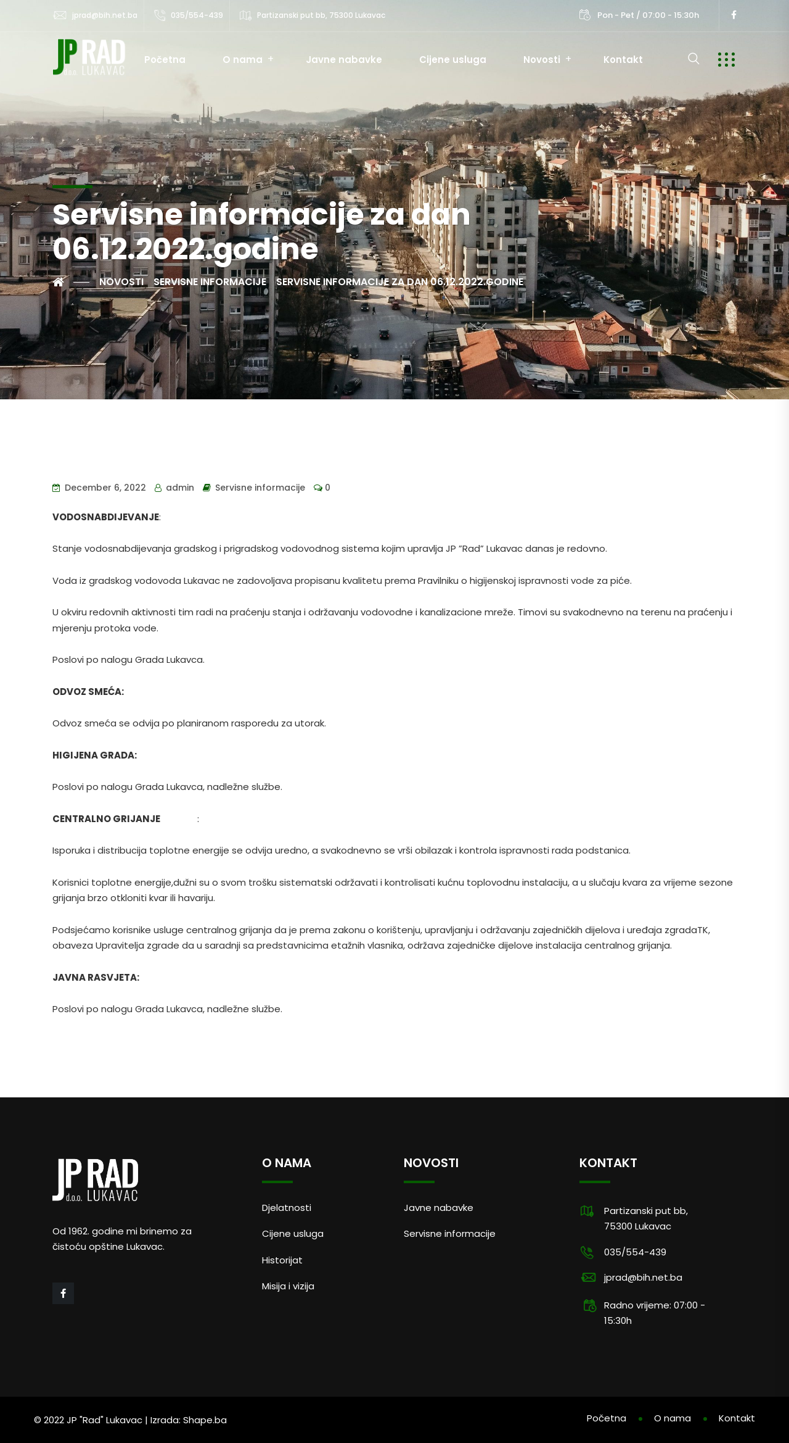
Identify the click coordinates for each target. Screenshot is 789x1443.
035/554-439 (197, 15)
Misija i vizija (288, 1285)
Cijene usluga (452, 59)
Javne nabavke (344, 59)
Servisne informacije (260, 487)
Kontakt (623, 59)
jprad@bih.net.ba (104, 15)
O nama (243, 59)
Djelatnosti (286, 1207)
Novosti (541, 59)
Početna (165, 59)
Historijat (282, 1260)
